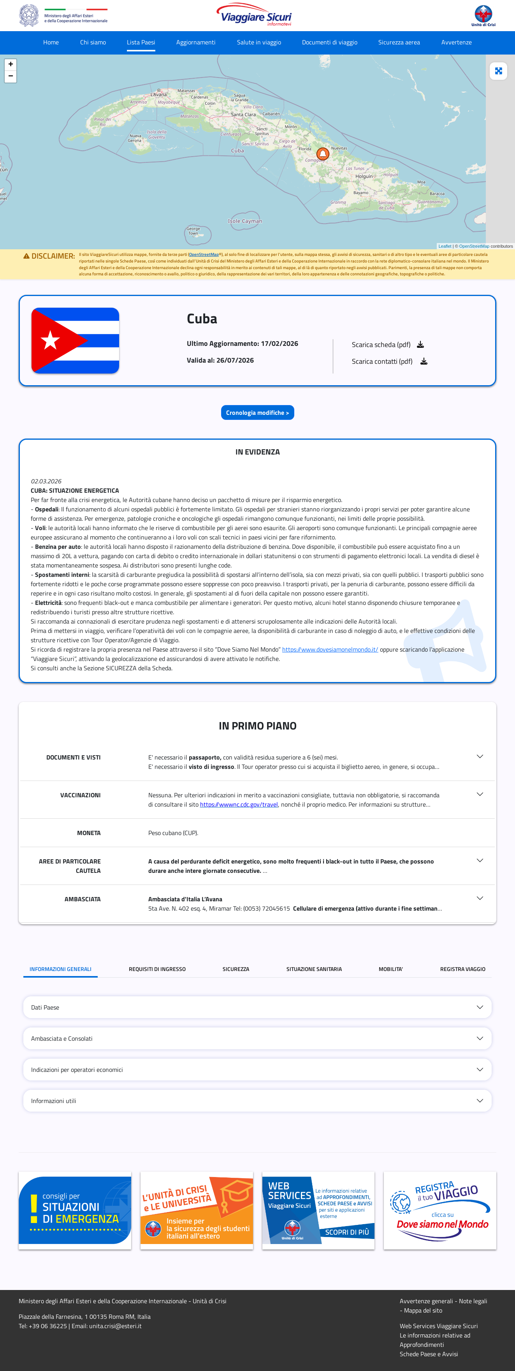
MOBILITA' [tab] (391, 969)
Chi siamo (93, 42)
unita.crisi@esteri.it (115, 1325)
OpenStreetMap (474, 246)
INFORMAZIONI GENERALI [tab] (60, 969)
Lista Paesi (141, 42)
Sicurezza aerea (399, 42)
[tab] (257, 1007)
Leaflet (445, 246)
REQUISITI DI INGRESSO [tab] (157, 969)
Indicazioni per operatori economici (77, 1069)
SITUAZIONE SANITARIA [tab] (314, 969)
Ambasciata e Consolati (62, 1038)
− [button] (10, 77)
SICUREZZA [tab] (236, 969)
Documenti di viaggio (329, 42)
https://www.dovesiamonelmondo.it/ (330, 649)
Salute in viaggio (259, 42)
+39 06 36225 (48, 1325)
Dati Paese (45, 1007)
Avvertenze (456, 42)
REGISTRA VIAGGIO (462, 969)
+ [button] (10, 65)
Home (51, 42)
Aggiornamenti (196, 42)
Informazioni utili (53, 1100)
